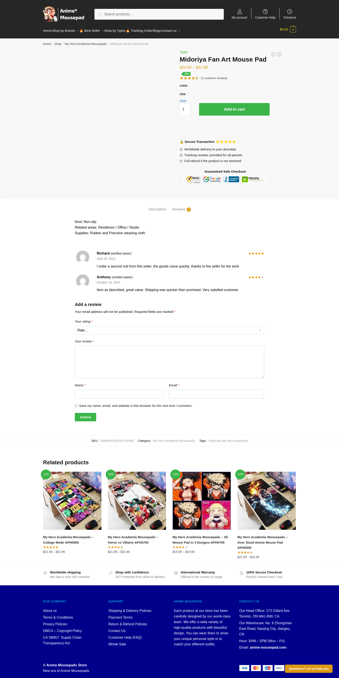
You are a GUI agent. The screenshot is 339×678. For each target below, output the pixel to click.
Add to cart (234, 106)
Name (80, 382)
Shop (58, 41)
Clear (183, 98)
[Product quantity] (185, 106)
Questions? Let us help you (309, 668)
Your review (84, 339)
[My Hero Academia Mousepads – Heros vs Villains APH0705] (137, 498)
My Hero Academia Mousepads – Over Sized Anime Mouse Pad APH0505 (262, 540)
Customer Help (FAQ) (125, 635)
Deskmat (214, 438)
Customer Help (265, 17)
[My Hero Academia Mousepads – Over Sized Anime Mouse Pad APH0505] (266, 498)
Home (47, 41)
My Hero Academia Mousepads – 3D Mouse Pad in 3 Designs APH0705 (200, 537)
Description (157, 206)
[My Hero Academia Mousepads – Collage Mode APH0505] (72, 498)
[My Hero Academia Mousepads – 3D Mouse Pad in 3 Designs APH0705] (202, 498)
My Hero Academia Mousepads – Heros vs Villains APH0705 (133, 537)
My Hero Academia (235, 438)
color (184, 83)
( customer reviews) (214, 75)
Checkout (289, 17)
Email (174, 382)
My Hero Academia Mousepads (86, 41)
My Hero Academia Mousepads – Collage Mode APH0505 (68, 537)
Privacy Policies (55, 621)
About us (50, 608)
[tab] (157, 203)
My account (239, 17)
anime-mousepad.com (268, 645)
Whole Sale (117, 641)
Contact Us (117, 628)
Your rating (84, 319)
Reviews (178, 207)
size (183, 91)
